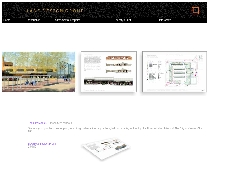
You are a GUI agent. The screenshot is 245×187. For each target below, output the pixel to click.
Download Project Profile (42, 143)
